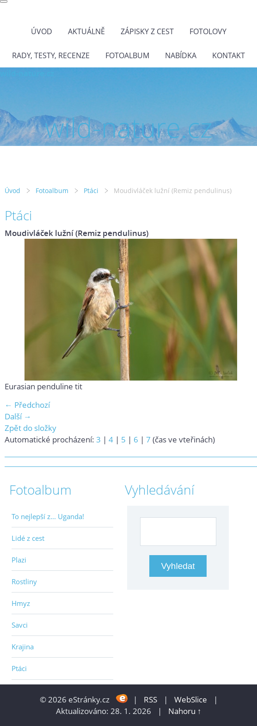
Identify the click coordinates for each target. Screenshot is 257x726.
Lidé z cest (28, 538)
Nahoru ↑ (185, 711)
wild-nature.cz (27, 73)
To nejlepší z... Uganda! (48, 516)
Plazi (19, 559)
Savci (20, 624)
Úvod (41, 31)
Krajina (23, 646)
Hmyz (21, 603)
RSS (150, 699)
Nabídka (180, 55)
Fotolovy (208, 31)
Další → (18, 416)
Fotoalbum (127, 55)
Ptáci (91, 190)
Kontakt (228, 55)
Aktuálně (86, 31)
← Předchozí (27, 404)
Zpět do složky (30, 428)
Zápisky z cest (147, 31)
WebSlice (190, 699)
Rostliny (24, 581)
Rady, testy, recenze (51, 55)
